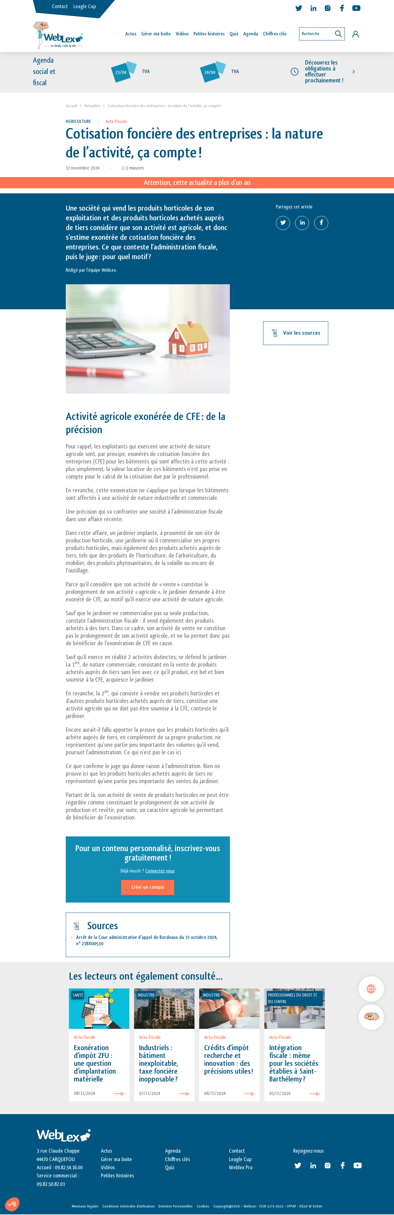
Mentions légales (85, 1206)
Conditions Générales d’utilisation (128, 1206)
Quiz (234, 34)
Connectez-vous (160, 871)
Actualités (93, 106)
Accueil (71, 106)
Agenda (250, 34)
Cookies (203, 1206)
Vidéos (182, 34)
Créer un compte (147, 887)
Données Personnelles (175, 1206)
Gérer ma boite (116, 1159)
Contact (60, 6)
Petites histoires (209, 34)
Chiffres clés (275, 34)
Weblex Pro (240, 1167)
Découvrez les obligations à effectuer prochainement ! (324, 72)
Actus (130, 34)
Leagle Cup (84, 6)
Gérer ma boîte (156, 34)
